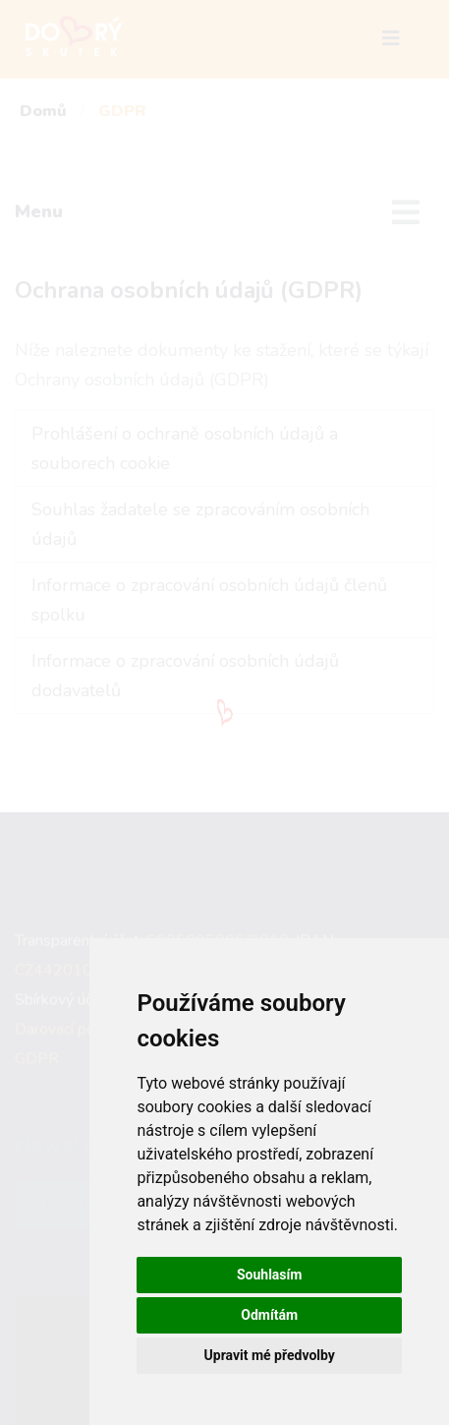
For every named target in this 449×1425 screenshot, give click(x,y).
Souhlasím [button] (270, 1274)
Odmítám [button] (269, 1315)
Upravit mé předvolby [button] (269, 1355)
